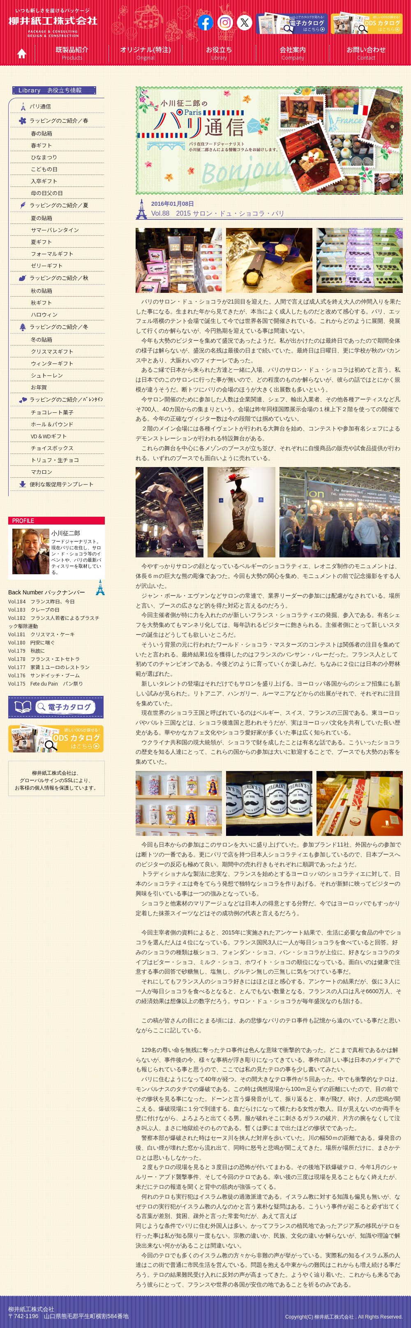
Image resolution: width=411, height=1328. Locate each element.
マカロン (41, 472)
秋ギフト (41, 302)
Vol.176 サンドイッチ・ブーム (44, 675)
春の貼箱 (41, 133)
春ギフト (41, 145)
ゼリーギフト (47, 265)
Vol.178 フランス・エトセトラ (44, 658)
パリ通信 (34, 106)
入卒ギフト (44, 181)
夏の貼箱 (41, 218)
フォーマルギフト (52, 254)
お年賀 (39, 387)
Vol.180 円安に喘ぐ (31, 642)
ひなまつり (44, 157)
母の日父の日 (47, 193)
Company (292, 53)
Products (72, 53)
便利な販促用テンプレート (55, 484)
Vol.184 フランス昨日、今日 (41, 601)
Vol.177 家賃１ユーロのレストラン (49, 666)
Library (219, 53)
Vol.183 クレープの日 (34, 609)
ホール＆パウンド (52, 424)
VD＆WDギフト (49, 436)
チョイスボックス (52, 448)
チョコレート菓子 (52, 412)
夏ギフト (41, 242)
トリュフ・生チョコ (55, 460)
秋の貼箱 (41, 291)
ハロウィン (44, 314)
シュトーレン (47, 375)
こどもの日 (44, 169)
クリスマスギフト (52, 351)
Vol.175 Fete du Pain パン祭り (45, 683)
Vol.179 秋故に (26, 650)
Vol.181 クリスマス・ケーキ (41, 634)
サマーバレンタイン (55, 230)
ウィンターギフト (52, 363)
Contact (366, 53)
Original (145, 53)
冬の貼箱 (41, 339)
